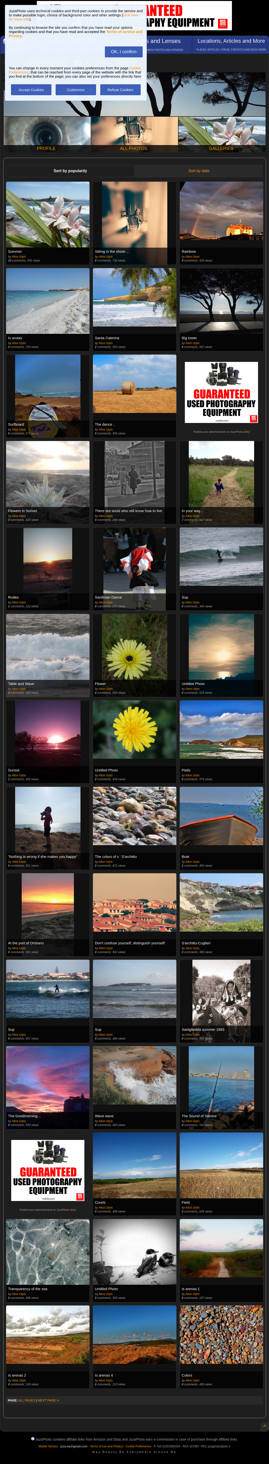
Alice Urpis (19, 256)
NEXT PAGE (48, 1400)
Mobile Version (48, 1446)
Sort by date (198, 171)
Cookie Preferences (138, 1446)
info (246, 431)
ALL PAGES (26, 1400)
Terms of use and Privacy (106, 1446)
